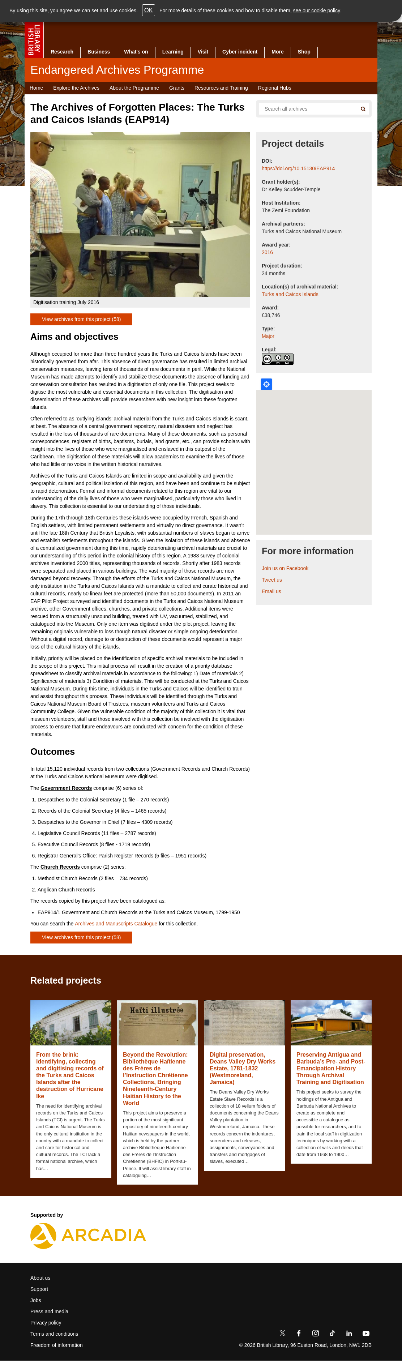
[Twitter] (282, 1334)
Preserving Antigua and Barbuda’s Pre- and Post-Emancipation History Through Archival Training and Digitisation (330, 1069)
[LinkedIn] (348, 1334)
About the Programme (134, 88)
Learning (173, 52)
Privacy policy (45, 1323)
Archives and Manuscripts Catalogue (116, 923)
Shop (304, 52)
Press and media (49, 1311)
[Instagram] (315, 1334)
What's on (136, 52)
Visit (203, 52)
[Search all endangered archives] (305, 109)
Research (62, 52)
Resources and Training (221, 88)
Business (98, 52)
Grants (176, 88)
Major (268, 336)
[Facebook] (299, 1334)
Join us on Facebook (285, 568)
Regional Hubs (274, 88)
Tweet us (272, 580)
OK (148, 10)
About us (40, 1278)
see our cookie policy (317, 10)
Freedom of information (56, 1345)
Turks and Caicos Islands (290, 294)
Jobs (35, 1300)
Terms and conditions (54, 1334)
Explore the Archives (76, 88)
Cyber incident (239, 52)
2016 (267, 252)
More (277, 52)
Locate (266, 384)
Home (36, 88)
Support (39, 1289)
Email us (271, 591)
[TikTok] (332, 1334)
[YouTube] (366, 1334)
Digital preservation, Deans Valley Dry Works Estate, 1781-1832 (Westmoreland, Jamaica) (242, 1069)
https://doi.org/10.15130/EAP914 (298, 168)
